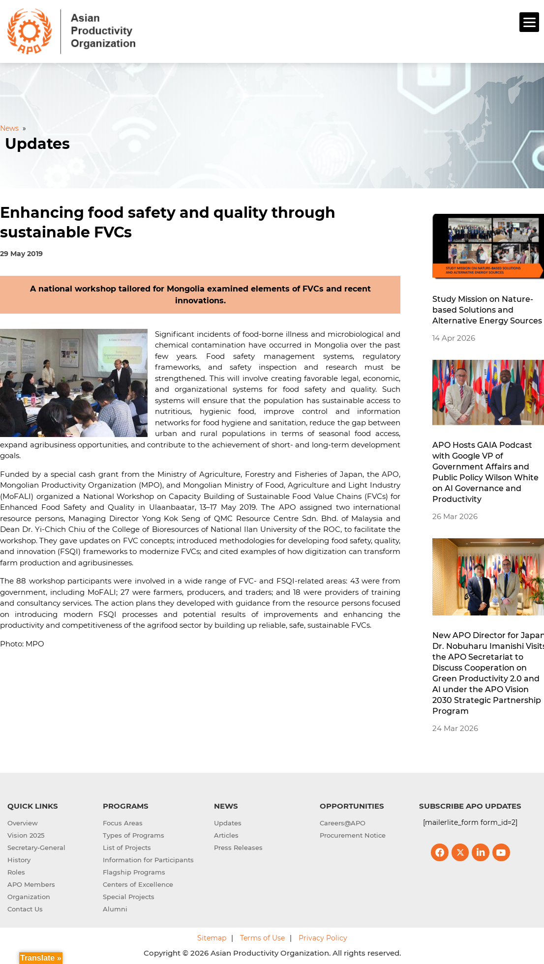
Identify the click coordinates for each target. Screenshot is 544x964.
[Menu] (529, 22)
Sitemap (211, 937)
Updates (228, 822)
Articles (226, 834)
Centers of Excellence (138, 883)
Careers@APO (342, 822)
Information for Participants (148, 859)
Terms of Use (262, 937)
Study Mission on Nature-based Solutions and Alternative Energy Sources (487, 308)
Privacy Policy (323, 937)
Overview (22, 822)
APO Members (31, 883)
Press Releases (238, 846)
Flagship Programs (134, 871)
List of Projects (127, 846)
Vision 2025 (25, 834)
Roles (16, 871)
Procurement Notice (353, 834)
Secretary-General (36, 846)
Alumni (115, 908)
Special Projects (128, 896)
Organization (28, 896)
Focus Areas (123, 822)
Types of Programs (133, 834)
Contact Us (25, 908)
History (18, 859)
